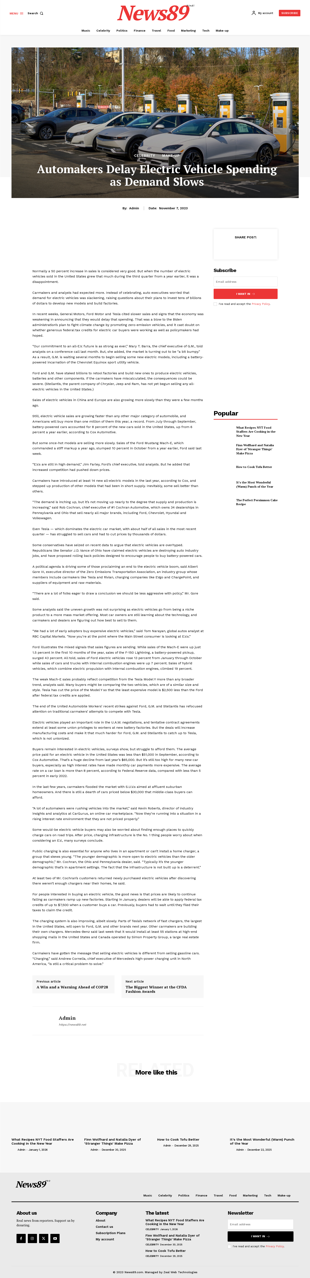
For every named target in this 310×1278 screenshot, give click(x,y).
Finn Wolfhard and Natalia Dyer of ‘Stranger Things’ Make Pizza (255, 449)
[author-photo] (14, 1149)
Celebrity (144, 155)
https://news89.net (72, 1024)
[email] (246, 282)
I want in (245, 294)
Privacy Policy (261, 303)
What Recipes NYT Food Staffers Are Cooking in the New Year (256, 432)
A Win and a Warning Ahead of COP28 (72, 987)
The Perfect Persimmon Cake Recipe (257, 502)
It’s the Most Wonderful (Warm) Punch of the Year (254, 484)
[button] (36, 13)
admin (134, 208)
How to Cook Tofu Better (254, 467)
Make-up (171, 155)
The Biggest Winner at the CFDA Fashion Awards (156, 989)
